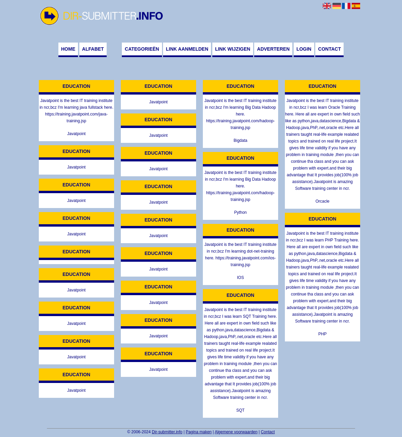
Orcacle (322, 201)
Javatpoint (76, 133)
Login (303, 49)
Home (68, 49)
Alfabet (93, 49)
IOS (240, 277)
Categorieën (142, 49)
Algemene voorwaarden (236, 432)
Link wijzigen (232, 49)
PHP (322, 334)
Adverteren (273, 49)
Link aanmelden (187, 49)
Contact (329, 49)
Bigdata (240, 140)
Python (240, 212)
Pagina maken (199, 432)
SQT (240, 410)
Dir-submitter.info (167, 432)
